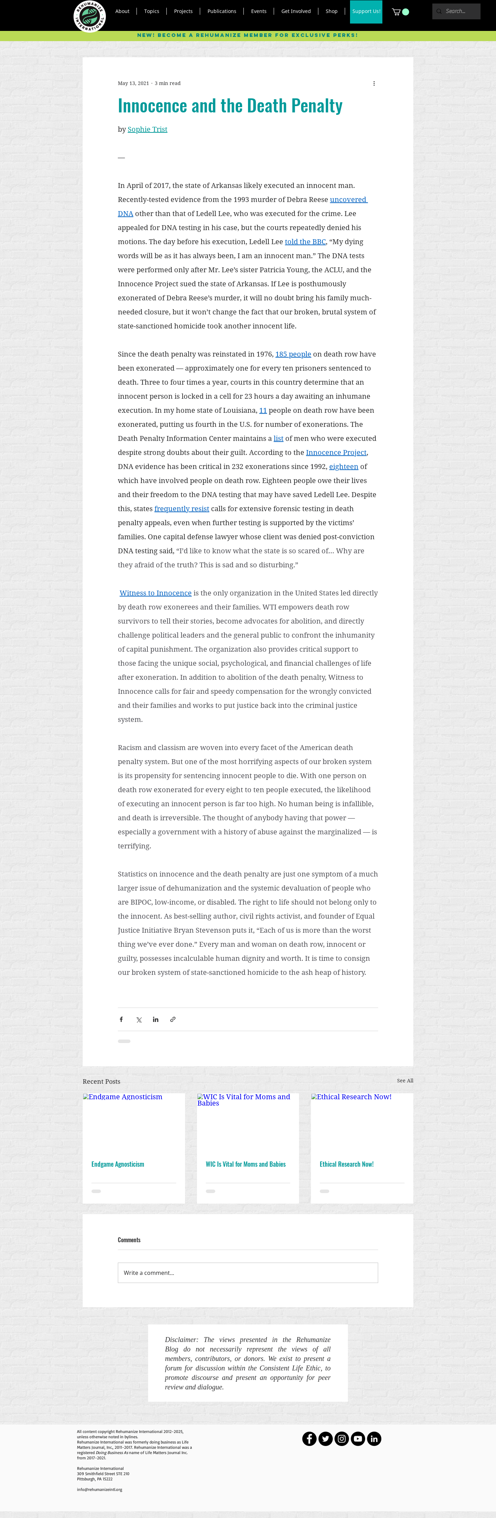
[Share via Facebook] (121, 1019)
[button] (122, 11)
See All (405, 1080)
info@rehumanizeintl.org (99, 1489)
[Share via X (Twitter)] (138, 1019)
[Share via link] (173, 1019)
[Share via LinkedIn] (155, 1019)
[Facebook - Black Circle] (309, 1439)
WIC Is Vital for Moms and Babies (246, 1163)
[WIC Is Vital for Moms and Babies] (248, 1122)
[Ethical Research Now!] (362, 1122)
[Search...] (456, 11)
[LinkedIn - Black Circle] (374, 1439)
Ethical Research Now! (347, 1163)
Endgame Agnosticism (117, 1163)
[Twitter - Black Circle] (325, 1439)
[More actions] (374, 83)
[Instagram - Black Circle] (342, 1439)
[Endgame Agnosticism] (134, 1122)
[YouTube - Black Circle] (358, 1439)
